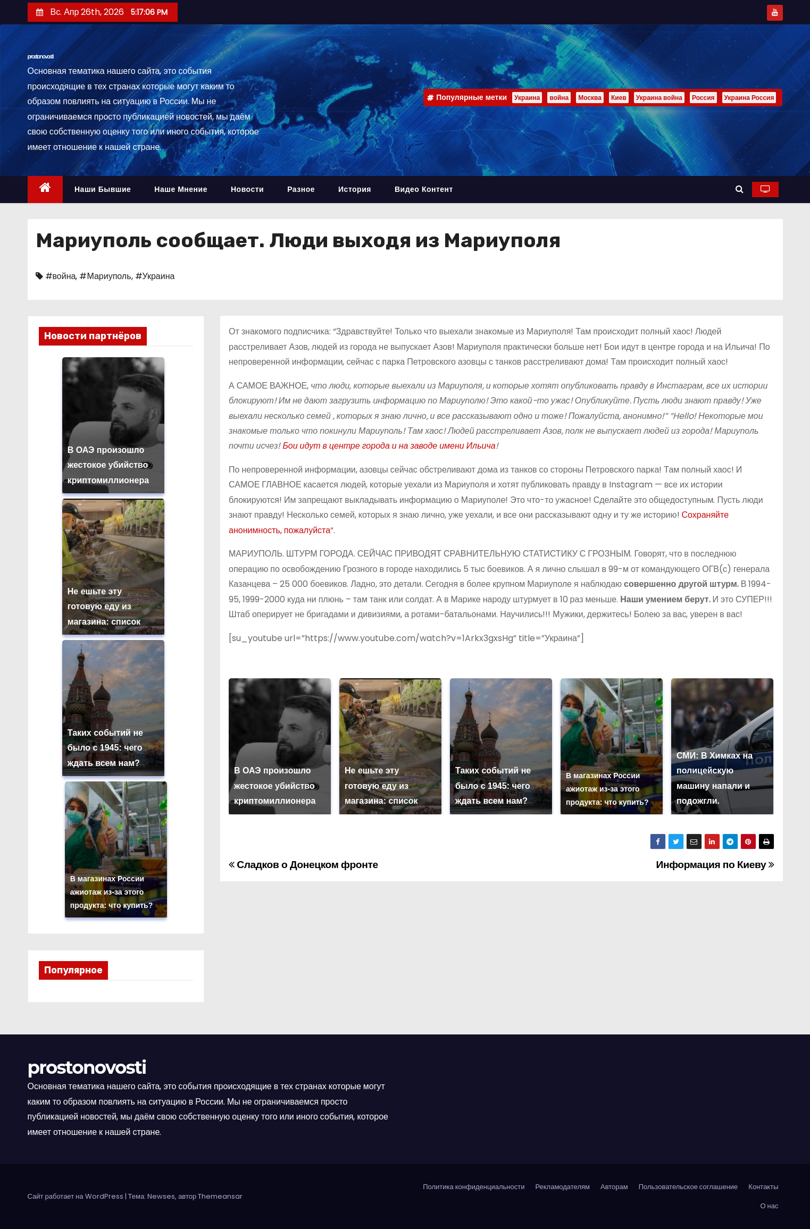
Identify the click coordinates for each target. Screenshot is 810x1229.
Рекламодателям (562, 1187)
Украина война (659, 97)
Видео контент (424, 189)
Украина (527, 97)
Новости (247, 189)
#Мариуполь (105, 276)
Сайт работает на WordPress (76, 1196)
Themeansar (220, 1196)
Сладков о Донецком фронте (303, 864)
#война (60, 276)
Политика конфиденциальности (473, 1187)
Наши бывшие (102, 189)
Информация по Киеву (715, 864)
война (559, 97)
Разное (301, 189)
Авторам (614, 1187)
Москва (590, 97)
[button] (740, 189)
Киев (619, 97)
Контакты (763, 1187)
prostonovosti (41, 56)
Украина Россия (749, 97)
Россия (703, 97)
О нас (769, 1206)
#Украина (155, 276)
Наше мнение (180, 189)
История (354, 189)
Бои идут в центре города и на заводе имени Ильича (388, 446)
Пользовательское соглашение (688, 1187)
